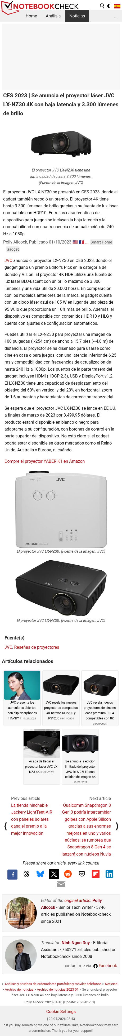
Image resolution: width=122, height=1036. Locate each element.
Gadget (13, 249)
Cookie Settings (61, 1011)
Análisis (53, 15)
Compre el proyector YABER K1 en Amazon (44, 461)
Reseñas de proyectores (36, 647)
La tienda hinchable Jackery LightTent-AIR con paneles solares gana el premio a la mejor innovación (31, 819)
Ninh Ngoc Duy (76, 942)
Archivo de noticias (19, 989)
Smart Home (101, 242)
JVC (8, 260)
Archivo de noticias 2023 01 (58, 989)
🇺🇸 (75, 242)
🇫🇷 (81, 242)
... (116, 15)
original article (77, 900)
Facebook (105, 965)
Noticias (77, 15)
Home (31, 15)
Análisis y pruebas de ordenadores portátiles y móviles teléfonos (52, 984)
